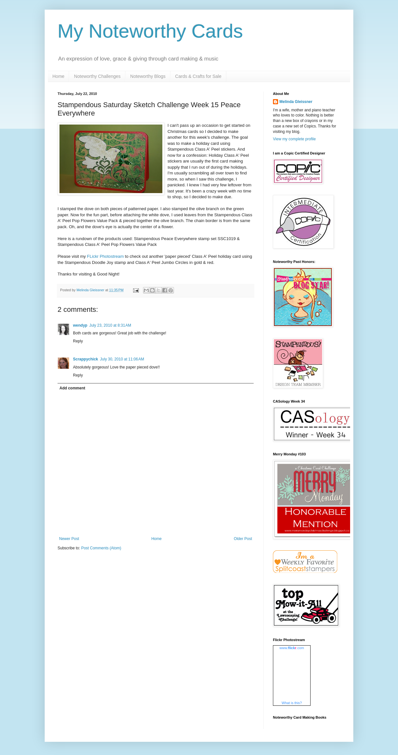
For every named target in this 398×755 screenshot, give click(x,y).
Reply (78, 341)
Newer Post (69, 538)
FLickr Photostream (106, 256)
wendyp (80, 325)
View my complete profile (294, 139)
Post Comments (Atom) (101, 548)
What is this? (292, 703)
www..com (291, 648)
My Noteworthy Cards (150, 31)
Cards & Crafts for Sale (198, 76)
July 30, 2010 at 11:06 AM (122, 359)
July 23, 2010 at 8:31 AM (110, 325)
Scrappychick (85, 359)
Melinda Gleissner (295, 101)
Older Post (243, 538)
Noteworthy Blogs (148, 76)
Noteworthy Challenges (97, 76)
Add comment (72, 388)
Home (58, 76)
